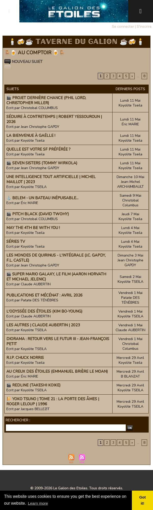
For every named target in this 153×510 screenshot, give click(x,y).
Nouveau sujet (24, 61)
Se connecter (123, 26)
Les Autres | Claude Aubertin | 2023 (43, 325)
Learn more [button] (38, 503)
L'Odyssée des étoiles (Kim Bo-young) (44, 311)
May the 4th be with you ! (33, 227)
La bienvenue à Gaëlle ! (30, 135)
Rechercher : (18, 420)
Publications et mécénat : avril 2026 (44, 295)
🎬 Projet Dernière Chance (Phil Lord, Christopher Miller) (46, 100)
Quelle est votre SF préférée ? (38, 149)
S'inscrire (144, 26)
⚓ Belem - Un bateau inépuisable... (42, 197)
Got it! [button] (143, 500)
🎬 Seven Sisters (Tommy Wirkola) (41, 163)
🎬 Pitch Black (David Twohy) (37, 214)
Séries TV (15, 241)
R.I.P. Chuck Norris (25, 357)
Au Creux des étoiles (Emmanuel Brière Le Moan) (57, 371)
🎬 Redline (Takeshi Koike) (33, 385)
